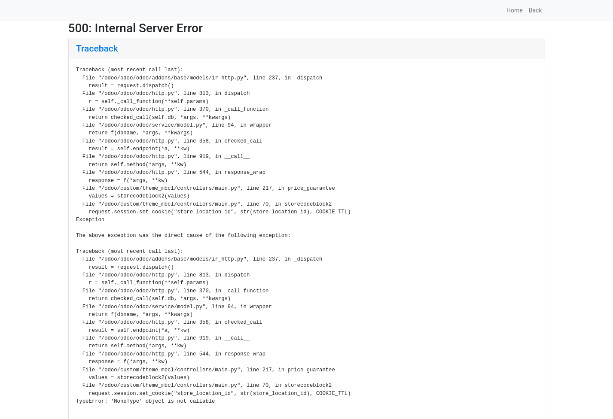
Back (535, 10)
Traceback (97, 48)
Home (514, 10)
